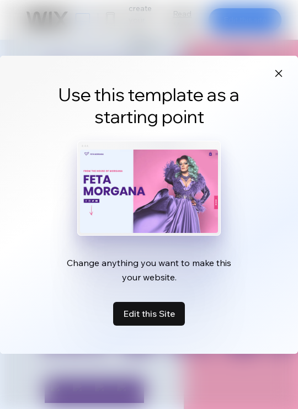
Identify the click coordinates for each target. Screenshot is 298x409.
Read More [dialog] (182, 19)
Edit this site (245, 20)
